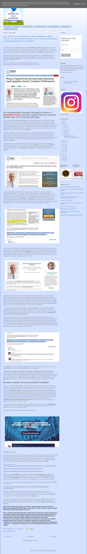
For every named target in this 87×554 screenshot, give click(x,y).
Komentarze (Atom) (33, 540)
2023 (63, 121)
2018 (63, 140)
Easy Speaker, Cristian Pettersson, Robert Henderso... (71, 136)
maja (65, 127)
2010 (63, 157)
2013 (63, 151)
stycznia (66, 134)
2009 (63, 159)
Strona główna (8, 26)
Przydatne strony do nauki (10, 29)
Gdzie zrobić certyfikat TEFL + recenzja (70, 187)
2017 (63, 142)
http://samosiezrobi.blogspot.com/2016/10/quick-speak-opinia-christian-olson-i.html (23, 471)
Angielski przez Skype (27, 26)
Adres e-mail (64, 44)
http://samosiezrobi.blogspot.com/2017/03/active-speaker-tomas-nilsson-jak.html (22, 468)
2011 (63, 155)
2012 (63, 153)
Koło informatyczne (53, 26)
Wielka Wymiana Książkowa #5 (68, 209)
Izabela (64, 63)
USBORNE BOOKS (65, 26)
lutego (65, 132)
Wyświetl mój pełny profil (66, 72)
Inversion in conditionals (66, 200)
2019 (63, 123)
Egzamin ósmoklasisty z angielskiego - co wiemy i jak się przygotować (70, 197)
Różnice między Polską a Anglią (68, 206)
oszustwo (10, 531)
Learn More (77, 4)
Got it (83, 4)
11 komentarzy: (19, 528)
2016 (63, 144)
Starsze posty (53, 536)
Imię (62, 49)
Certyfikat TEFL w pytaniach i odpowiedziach (71, 215)
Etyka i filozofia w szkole (40, 26)
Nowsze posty (7, 536)
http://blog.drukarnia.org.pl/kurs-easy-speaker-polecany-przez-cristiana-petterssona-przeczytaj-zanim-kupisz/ (29, 465)
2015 (63, 147)
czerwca (66, 125)
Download (16, 26)
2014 (63, 149)
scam (14, 531)
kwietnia (66, 129)
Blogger (54, 550)
